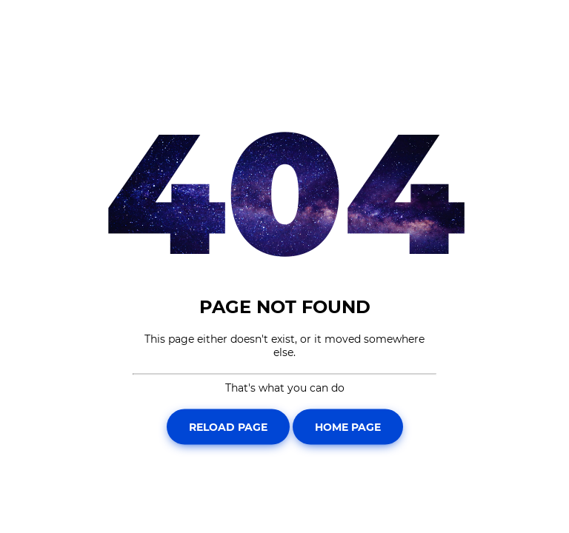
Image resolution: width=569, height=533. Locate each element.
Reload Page (228, 426)
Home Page (348, 426)
